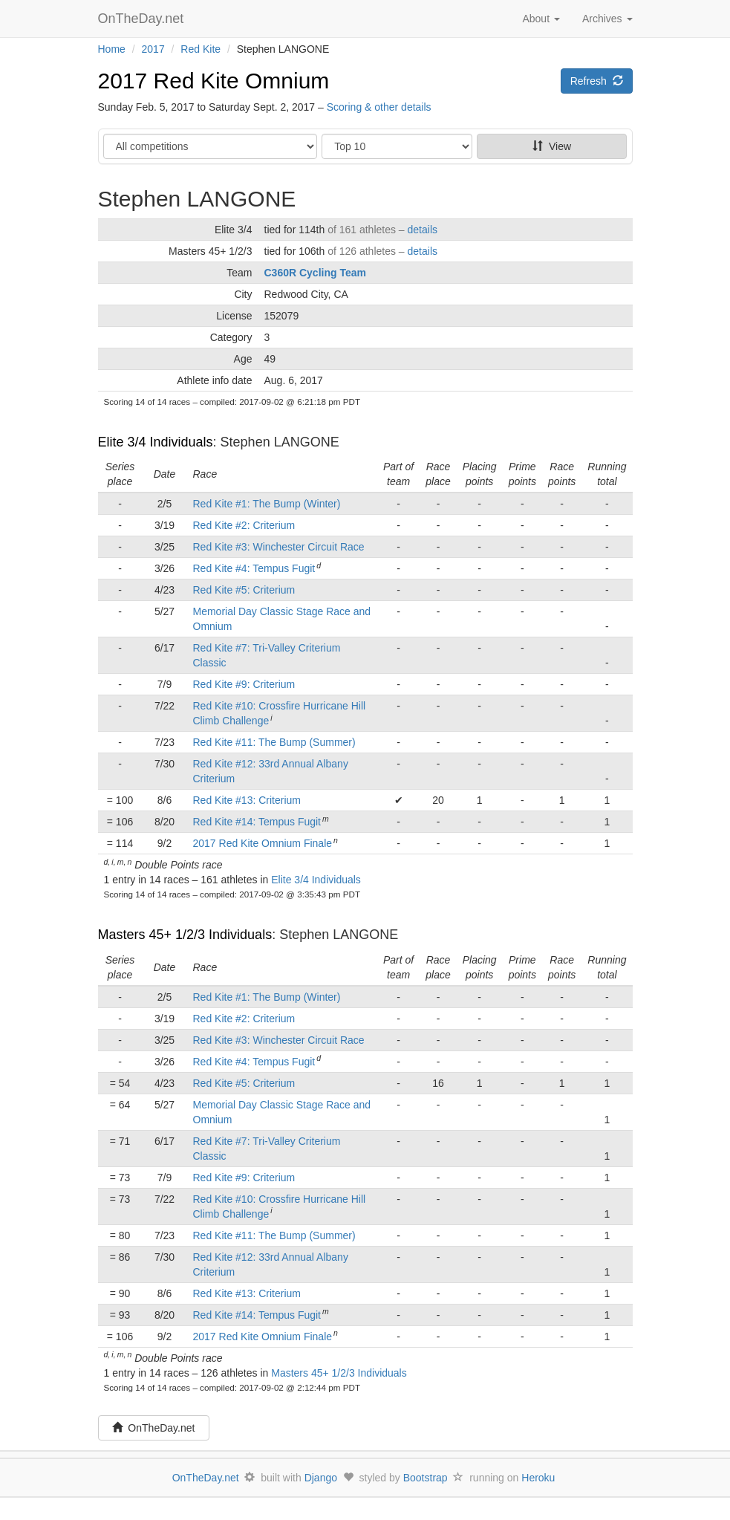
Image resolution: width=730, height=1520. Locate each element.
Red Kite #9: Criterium (244, 684)
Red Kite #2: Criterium (244, 525)
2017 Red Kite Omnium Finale (263, 843)
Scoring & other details (379, 107)
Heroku (538, 1478)
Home (112, 49)
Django (320, 1478)
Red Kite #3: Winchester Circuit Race (279, 547)
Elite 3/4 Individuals (155, 442)
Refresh (596, 81)
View (551, 146)
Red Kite (200, 49)
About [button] (540, 19)
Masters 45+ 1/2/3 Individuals (185, 934)
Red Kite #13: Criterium (247, 800)
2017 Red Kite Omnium (214, 80)
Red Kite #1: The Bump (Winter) (267, 504)
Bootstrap (425, 1478)
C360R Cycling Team (315, 273)
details (422, 230)
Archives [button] (607, 19)
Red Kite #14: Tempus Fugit (257, 822)
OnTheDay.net (143, 18)
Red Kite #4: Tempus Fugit (254, 568)
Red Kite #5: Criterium (244, 590)
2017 (153, 49)
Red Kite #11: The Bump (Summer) (274, 742)
